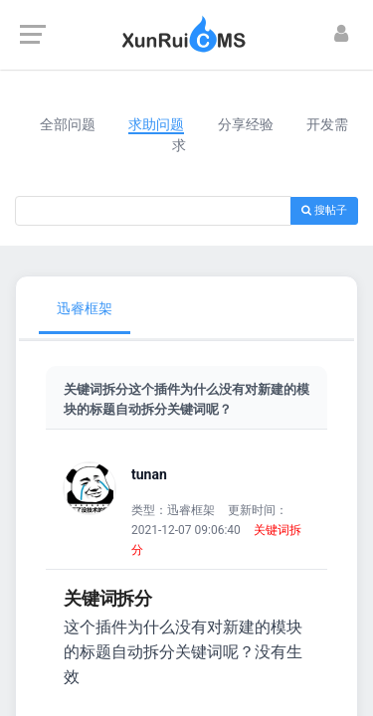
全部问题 (67, 124)
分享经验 (246, 124)
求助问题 (156, 124)
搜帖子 (324, 210)
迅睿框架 (84, 308)
